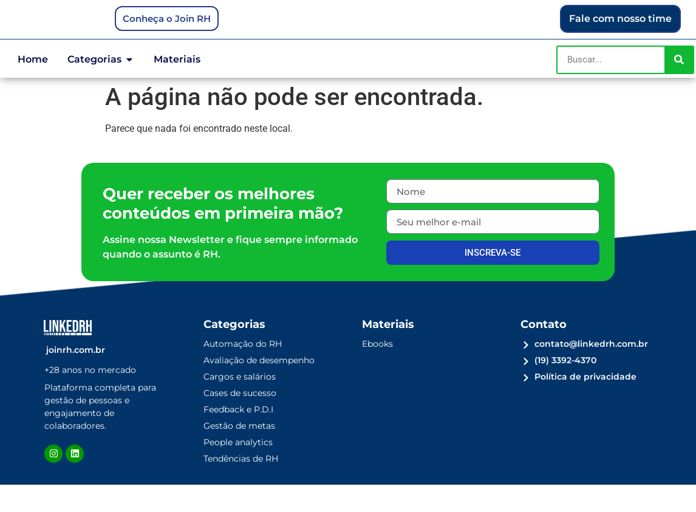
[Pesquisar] (678, 86)
